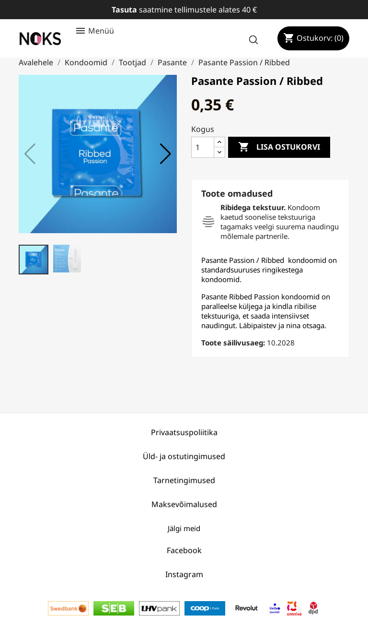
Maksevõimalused (184, 504)
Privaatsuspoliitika (184, 432)
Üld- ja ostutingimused (184, 456)
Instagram (184, 574)
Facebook (184, 550)
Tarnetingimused (184, 480)
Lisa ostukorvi (279, 147)
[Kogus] (202, 147)
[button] (165, 154)
